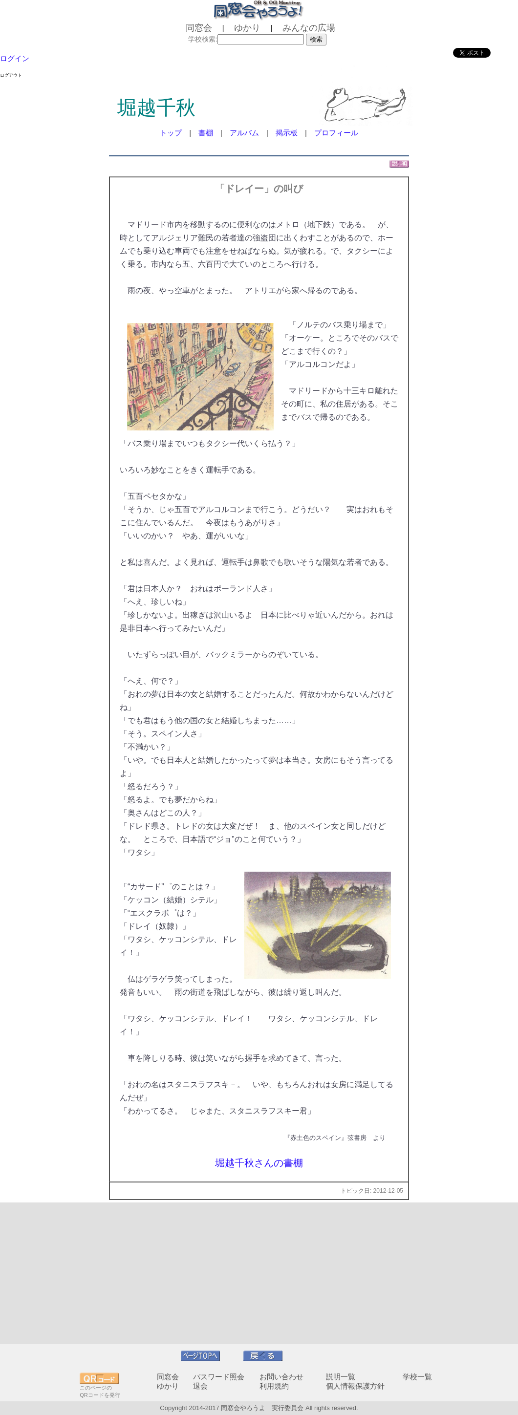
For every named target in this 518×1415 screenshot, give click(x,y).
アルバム (244, 133)
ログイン (14, 58)
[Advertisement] (259, 1273)
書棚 (205, 133)
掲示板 (287, 133)
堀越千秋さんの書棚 (259, 1163)
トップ (171, 133)
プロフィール (336, 133)
